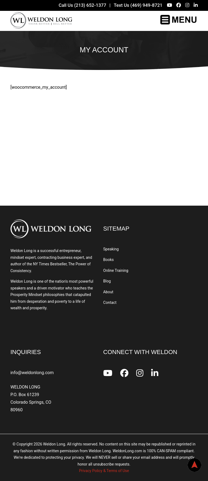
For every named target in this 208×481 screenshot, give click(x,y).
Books (108, 259)
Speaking (111, 249)
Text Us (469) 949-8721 (138, 5)
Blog (107, 281)
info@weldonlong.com (32, 372)
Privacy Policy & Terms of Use (104, 471)
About (108, 292)
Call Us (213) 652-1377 (82, 5)
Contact (109, 302)
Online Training (115, 270)
